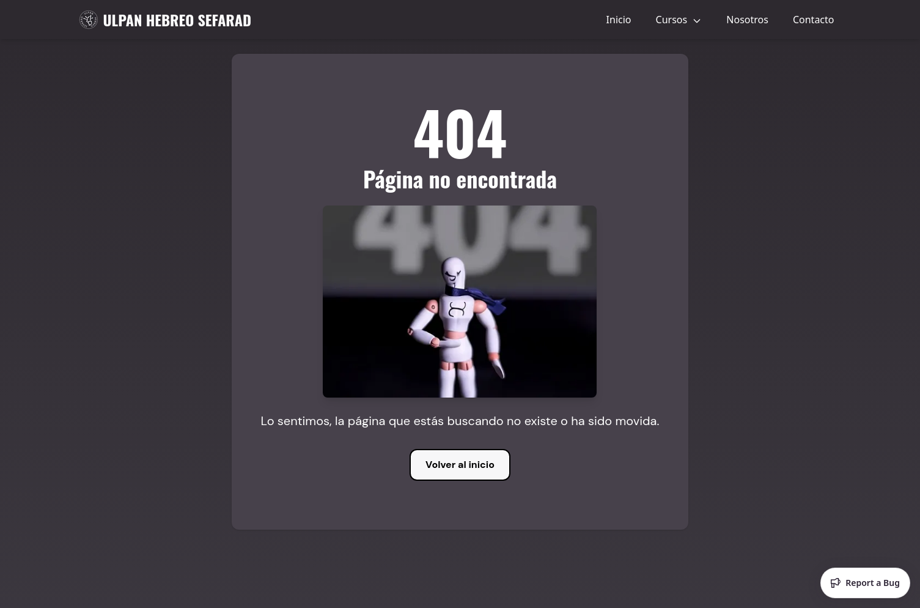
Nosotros (747, 19)
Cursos (679, 19)
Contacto (813, 19)
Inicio (618, 19)
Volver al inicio (460, 464)
